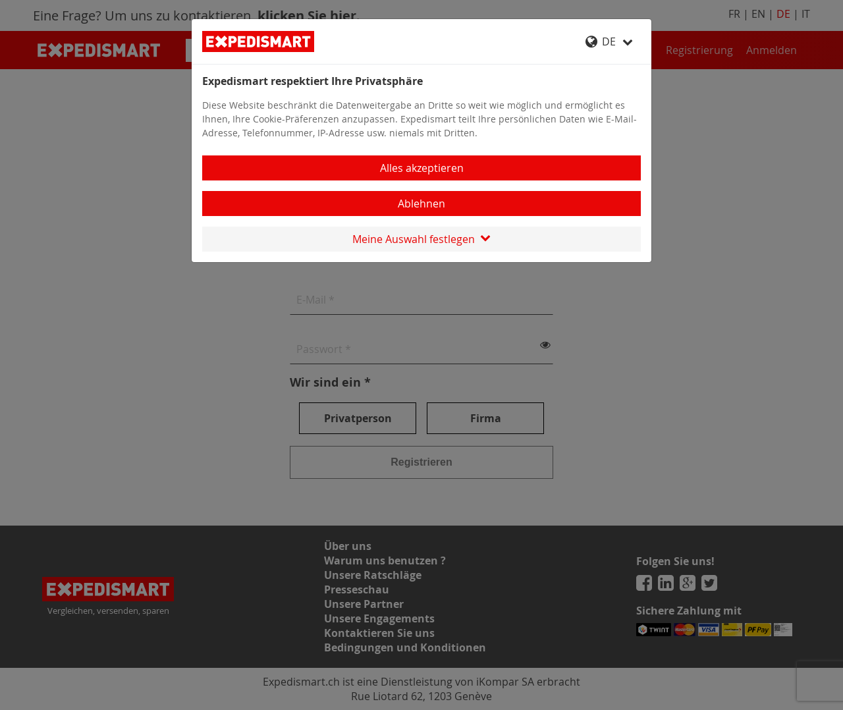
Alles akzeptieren (422, 168)
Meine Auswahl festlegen (421, 239)
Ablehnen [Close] (421, 203)
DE (609, 41)
